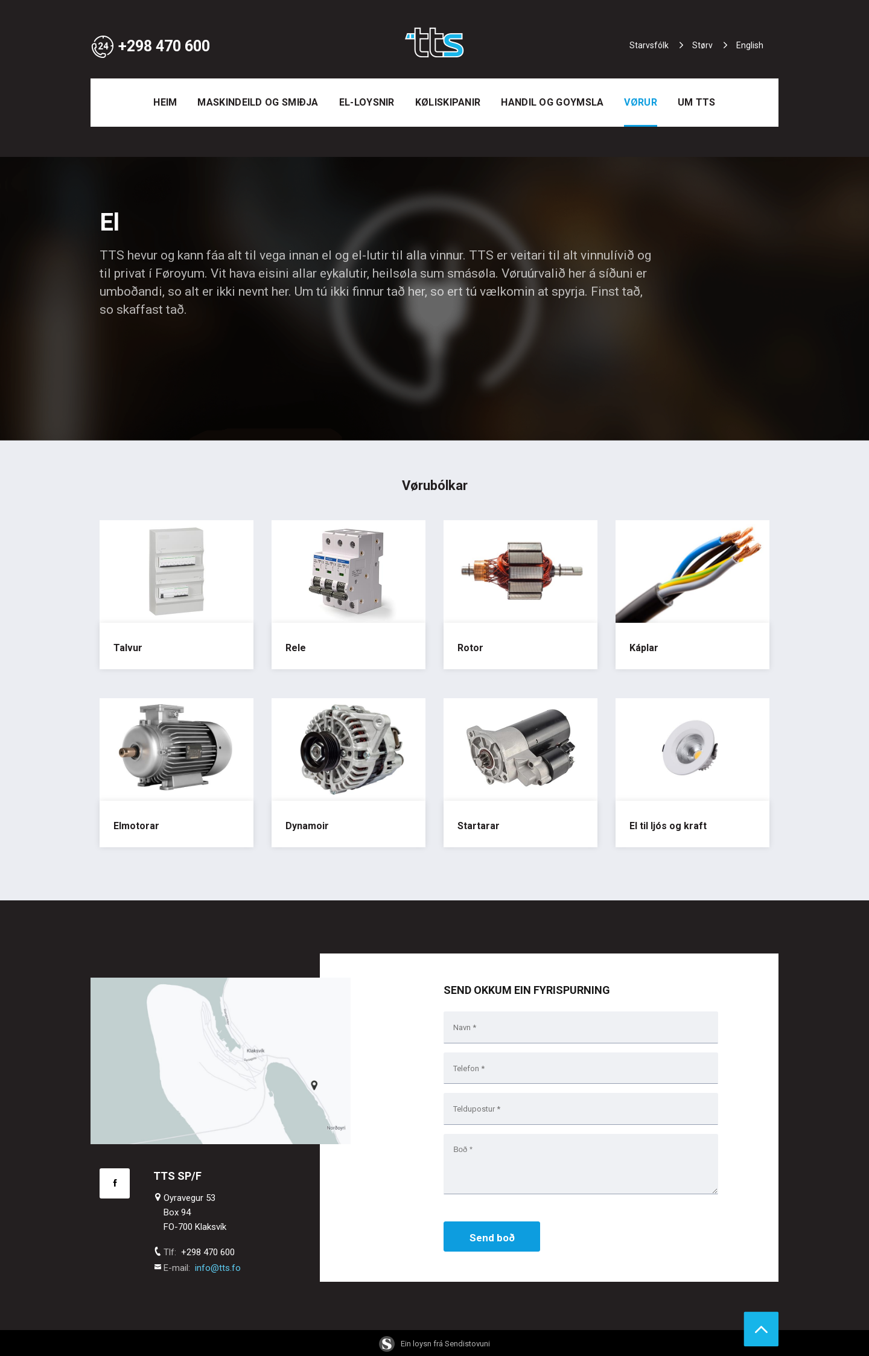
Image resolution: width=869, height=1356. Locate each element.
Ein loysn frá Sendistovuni (434, 1343)
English (749, 45)
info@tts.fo (218, 1267)
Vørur (640, 102)
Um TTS (697, 102)
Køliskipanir (448, 102)
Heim (165, 102)
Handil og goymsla (552, 102)
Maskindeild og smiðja (257, 102)
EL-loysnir (367, 102)
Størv (702, 45)
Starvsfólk (649, 45)
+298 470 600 (150, 46)
